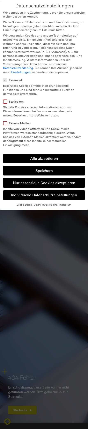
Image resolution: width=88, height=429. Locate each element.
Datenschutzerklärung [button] (46, 204)
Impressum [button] (65, 204)
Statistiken (14, 101)
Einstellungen (21, 72)
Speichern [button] (44, 170)
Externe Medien (18, 123)
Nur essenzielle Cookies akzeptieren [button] (44, 182)
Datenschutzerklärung (18, 68)
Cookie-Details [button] (24, 204)
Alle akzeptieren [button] (44, 158)
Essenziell (14, 80)
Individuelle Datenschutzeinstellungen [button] (44, 195)
